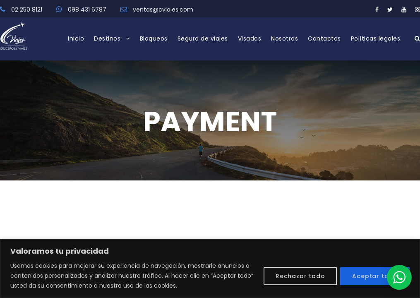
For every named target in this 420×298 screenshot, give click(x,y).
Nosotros (284, 38)
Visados (250, 38)
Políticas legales (376, 38)
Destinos (107, 38)
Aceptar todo (375, 276)
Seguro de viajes (203, 38)
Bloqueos (154, 38)
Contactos (324, 38)
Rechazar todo (300, 276)
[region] (210, 268)
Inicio (76, 38)
